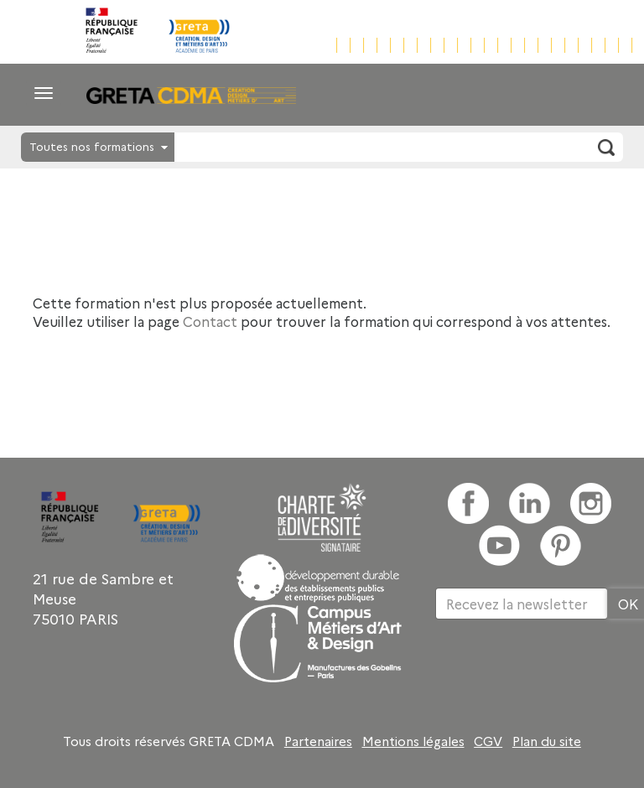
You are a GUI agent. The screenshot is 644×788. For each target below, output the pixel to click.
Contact (210, 321)
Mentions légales (413, 741)
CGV (488, 741)
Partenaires (318, 741)
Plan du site (546, 741)
